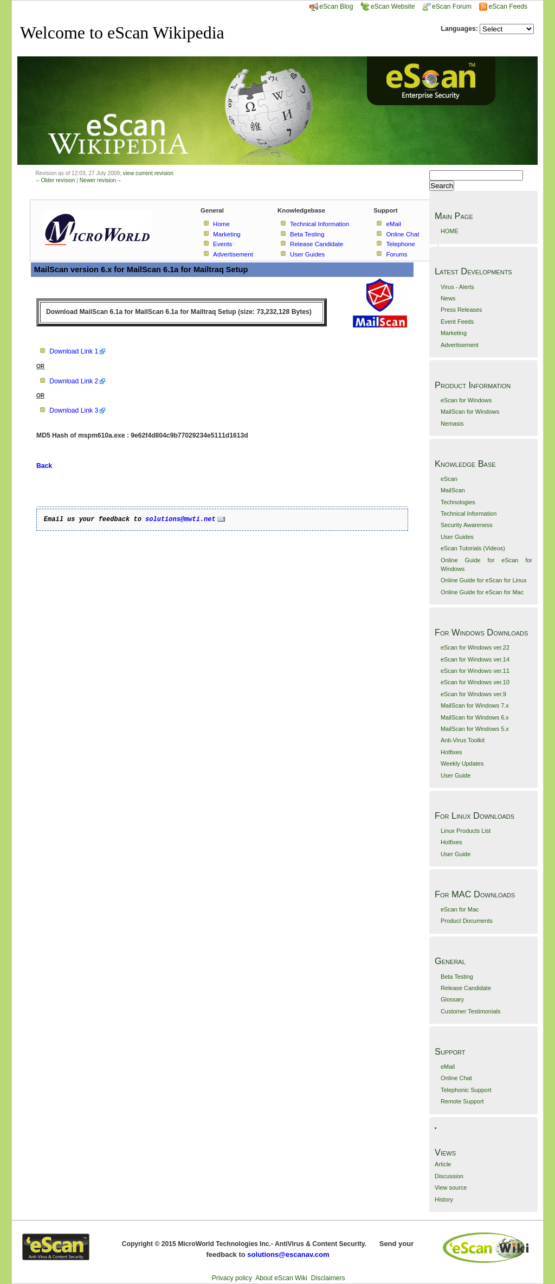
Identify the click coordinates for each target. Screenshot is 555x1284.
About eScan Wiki (281, 1278)
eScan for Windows (466, 400)
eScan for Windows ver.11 (475, 670)
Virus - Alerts (457, 287)
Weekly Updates (462, 763)
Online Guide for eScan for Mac (482, 592)
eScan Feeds (508, 6)
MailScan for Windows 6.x (475, 717)
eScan (449, 479)
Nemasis (452, 423)
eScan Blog (331, 6)
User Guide (455, 775)
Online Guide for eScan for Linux (484, 580)
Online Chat (456, 1078)
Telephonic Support (466, 1090)
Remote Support (462, 1101)
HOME (450, 231)
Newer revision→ (101, 180)
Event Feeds (457, 321)
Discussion (449, 1176)
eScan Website (387, 6)
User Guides (457, 537)
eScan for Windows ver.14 (475, 659)
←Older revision (55, 180)
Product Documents (467, 920)
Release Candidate (466, 988)
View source (451, 1187)
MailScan (453, 490)
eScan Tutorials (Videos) (473, 548)
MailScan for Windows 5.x (475, 729)
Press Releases (461, 309)
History (444, 1199)
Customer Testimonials (470, 1011)
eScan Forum (447, 6)
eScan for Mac (460, 909)
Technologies (458, 502)
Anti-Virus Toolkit (463, 740)
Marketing (454, 333)
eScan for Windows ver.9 (473, 694)
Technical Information (468, 513)
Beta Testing (457, 976)
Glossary (452, 999)
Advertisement (460, 345)
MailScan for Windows (470, 411)
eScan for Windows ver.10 (475, 682)
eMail (448, 1066)
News (448, 298)
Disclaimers (328, 1278)
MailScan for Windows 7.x (475, 705)
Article (443, 1164)
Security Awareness (467, 525)
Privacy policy (232, 1278)
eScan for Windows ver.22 (475, 647)
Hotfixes (451, 752)
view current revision (148, 173)
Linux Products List (466, 830)
